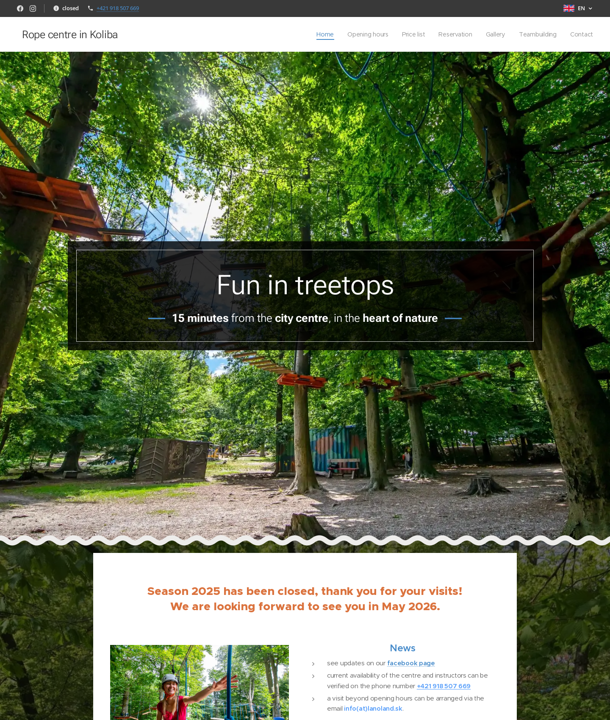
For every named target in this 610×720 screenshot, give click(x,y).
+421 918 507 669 (118, 8)
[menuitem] (324, 34)
